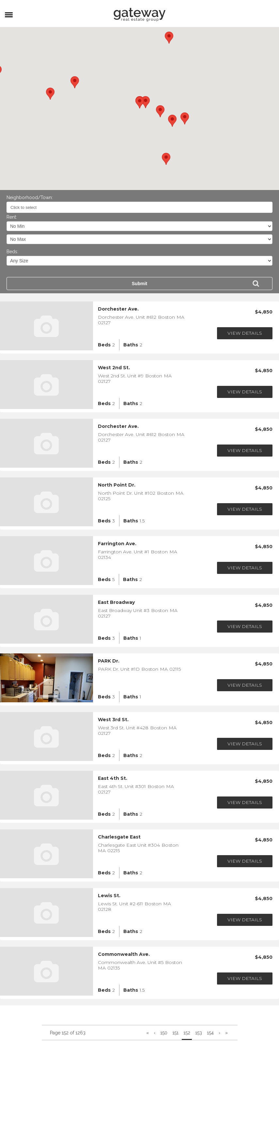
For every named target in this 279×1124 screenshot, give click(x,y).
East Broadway (116, 602)
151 (175, 1032)
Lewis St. (109, 895)
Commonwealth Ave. (124, 954)
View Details (244, 333)
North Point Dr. (116, 485)
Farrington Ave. (117, 544)
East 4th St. (112, 778)
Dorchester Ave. (118, 309)
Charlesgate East (119, 837)
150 (163, 1032)
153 (198, 1032)
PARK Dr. (108, 661)
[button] (139, 102)
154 (210, 1032)
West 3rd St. (113, 720)
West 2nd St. (114, 368)
